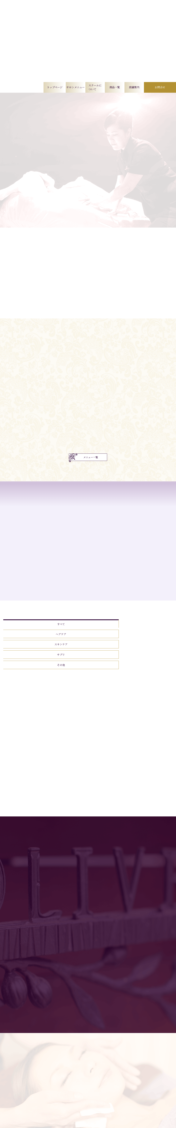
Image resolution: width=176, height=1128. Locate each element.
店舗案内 (134, 87)
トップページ (54, 87)
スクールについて (95, 87)
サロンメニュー (75, 87)
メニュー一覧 (91, 467)
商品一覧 (114, 87)
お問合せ (160, 87)
